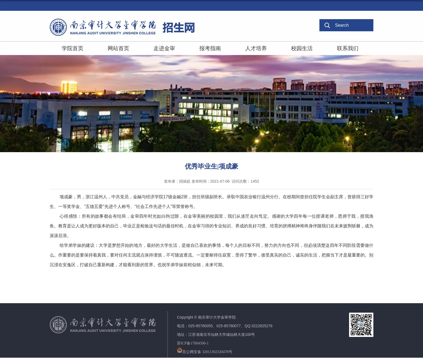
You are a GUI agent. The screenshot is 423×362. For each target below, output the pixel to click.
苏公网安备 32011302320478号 (204, 352)
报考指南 (210, 48)
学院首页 (72, 48)
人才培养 (256, 48)
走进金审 (164, 48)
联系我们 (348, 48)
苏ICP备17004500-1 (193, 343)
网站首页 (118, 48)
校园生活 (302, 48)
